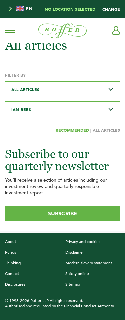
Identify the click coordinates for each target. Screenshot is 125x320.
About (10, 241)
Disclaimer (74, 252)
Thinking (13, 262)
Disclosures (15, 284)
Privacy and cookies (82, 241)
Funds (10, 252)
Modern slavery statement (88, 262)
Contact (12, 273)
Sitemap (72, 284)
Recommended (73, 130)
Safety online (77, 273)
